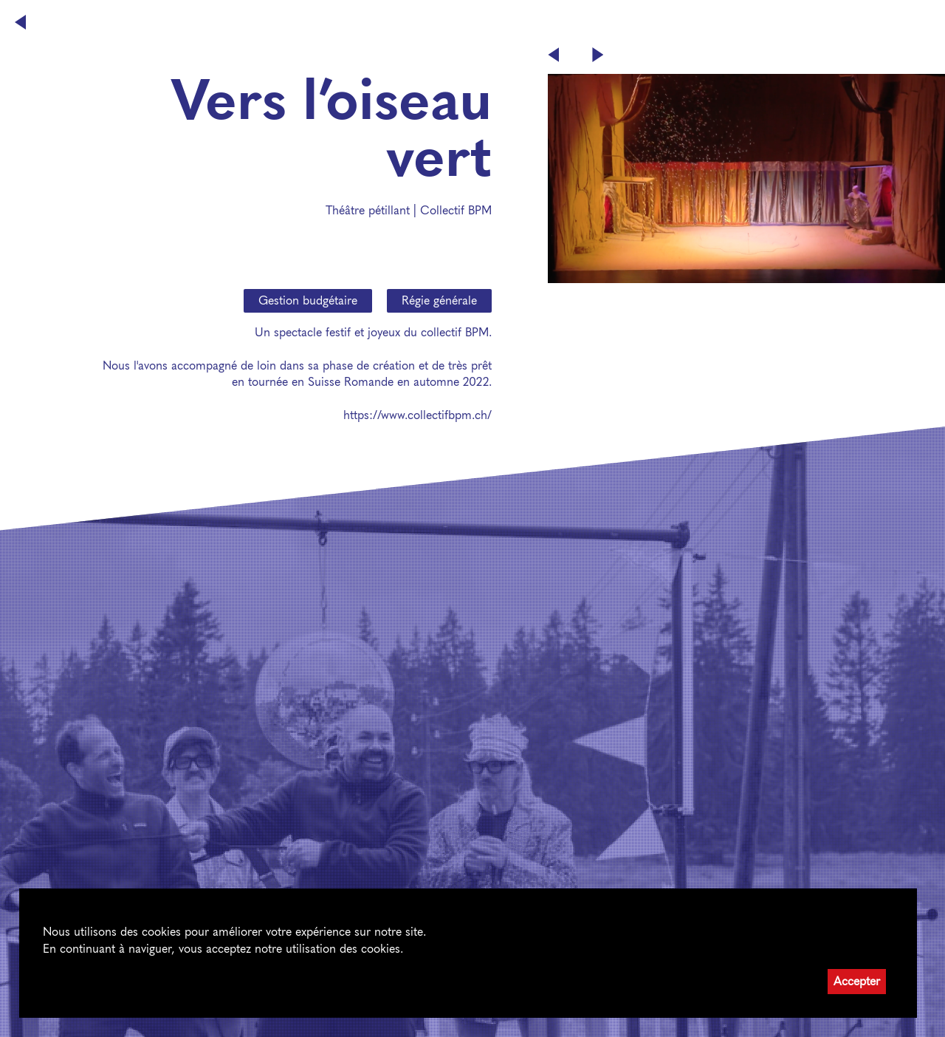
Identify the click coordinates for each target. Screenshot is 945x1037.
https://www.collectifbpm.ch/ (417, 415)
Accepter (857, 981)
